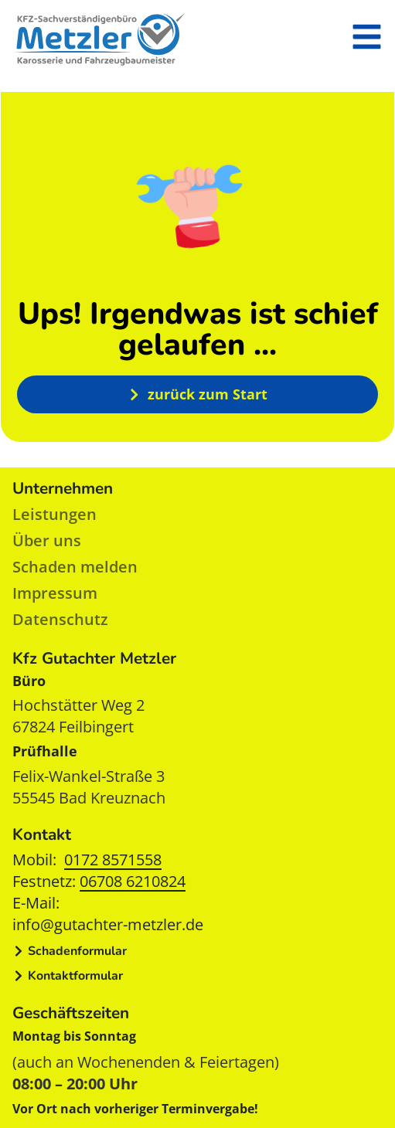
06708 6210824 (133, 881)
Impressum (54, 593)
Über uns (46, 540)
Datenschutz (60, 619)
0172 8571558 (113, 859)
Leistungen (54, 514)
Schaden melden (75, 566)
